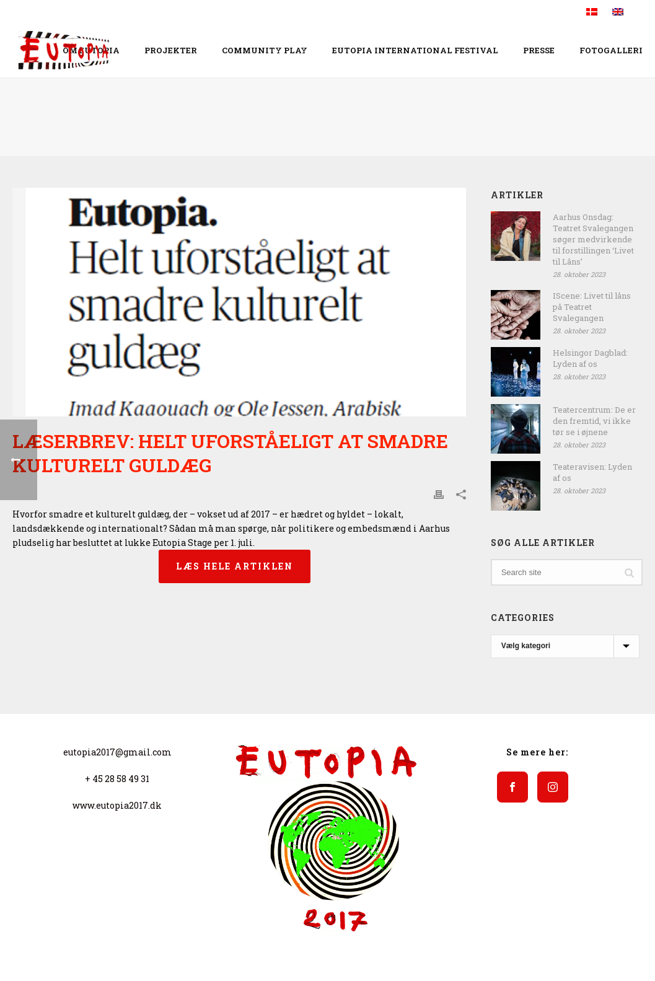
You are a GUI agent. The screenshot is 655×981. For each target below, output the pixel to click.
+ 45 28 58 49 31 (117, 779)
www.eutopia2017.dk (117, 805)
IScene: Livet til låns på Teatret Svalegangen (592, 306)
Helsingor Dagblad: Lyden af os (590, 358)
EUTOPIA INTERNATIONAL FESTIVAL (415, 50)
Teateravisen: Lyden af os (592, 472)
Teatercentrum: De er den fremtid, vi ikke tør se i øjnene (594, 421)
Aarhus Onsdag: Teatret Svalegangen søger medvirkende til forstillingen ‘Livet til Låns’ (593, 239)
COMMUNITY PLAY (264, 50)
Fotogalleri (611, 50)
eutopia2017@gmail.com (117, 752)
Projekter (170, 50)
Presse (539, 50)
